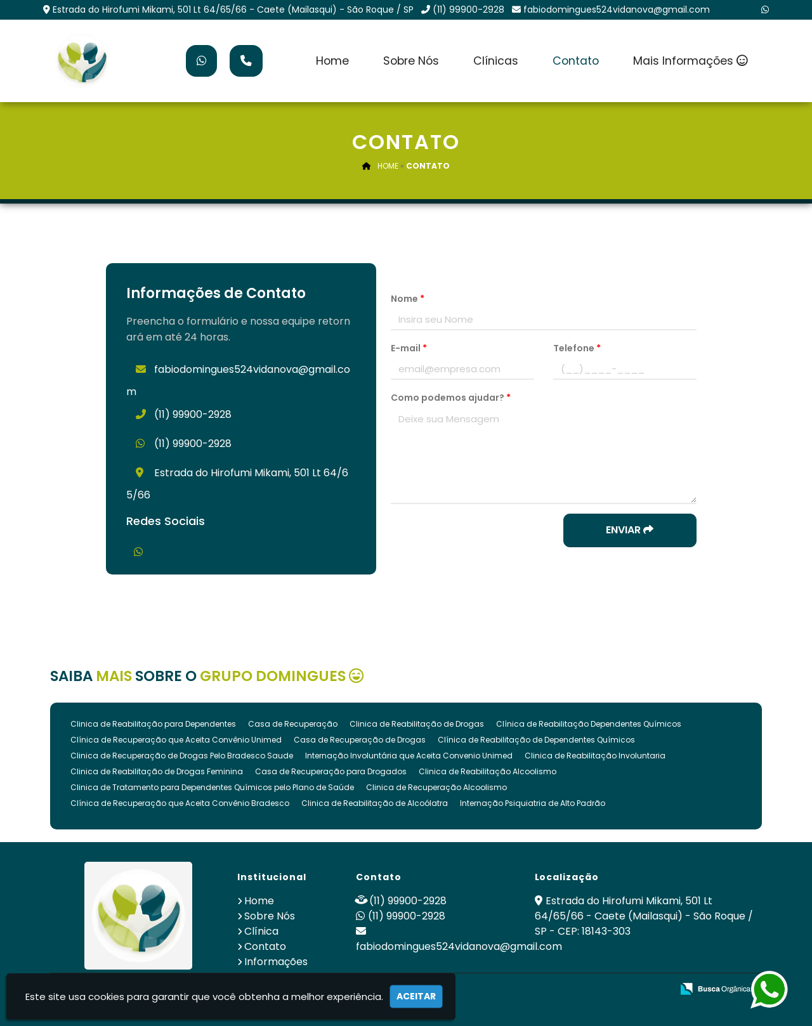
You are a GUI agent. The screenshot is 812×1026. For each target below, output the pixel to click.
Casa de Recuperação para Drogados (331, 771)
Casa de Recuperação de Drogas (360, 739)
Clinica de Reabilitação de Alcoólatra (374, 803)
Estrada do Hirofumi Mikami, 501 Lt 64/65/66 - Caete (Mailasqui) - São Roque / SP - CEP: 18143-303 (644, 915)
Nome (407, 298)
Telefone (577, 348)
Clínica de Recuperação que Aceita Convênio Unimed (176, 739)
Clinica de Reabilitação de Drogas (417, 723)
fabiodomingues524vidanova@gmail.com (616, 9)
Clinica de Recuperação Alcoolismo (436, 787)
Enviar (629, 530)
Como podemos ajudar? (451, 397)
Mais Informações (690, 60)
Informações (276, 961)
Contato (576, 60)
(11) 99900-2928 (468, 9)
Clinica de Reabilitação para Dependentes (153, 723)
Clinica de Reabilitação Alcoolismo (487, 771)
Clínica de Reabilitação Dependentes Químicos (588, 723)
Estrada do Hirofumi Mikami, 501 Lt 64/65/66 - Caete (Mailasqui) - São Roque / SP (233, 9)
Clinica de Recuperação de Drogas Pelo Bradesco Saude (181, 755)
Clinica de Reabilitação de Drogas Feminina (156, 771)
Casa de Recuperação (292, 723)
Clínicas (495, 60)
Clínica (261, 931)
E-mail (409, 348)
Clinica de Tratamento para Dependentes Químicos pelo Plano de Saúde (212, 787)
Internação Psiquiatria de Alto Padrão (532, 803)
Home (332, 60)
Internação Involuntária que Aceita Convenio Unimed (409, 755)
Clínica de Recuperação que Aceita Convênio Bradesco (179, 803)
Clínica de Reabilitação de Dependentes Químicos (536, 739)
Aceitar (416, 996)
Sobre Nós (411, 60)
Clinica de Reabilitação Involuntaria (595, 755)
